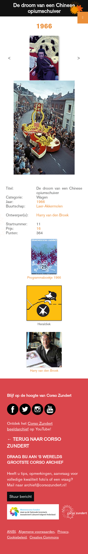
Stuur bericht (20, 496)
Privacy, (63, 532)
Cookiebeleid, (17, 537)
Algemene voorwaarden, (37, 532)
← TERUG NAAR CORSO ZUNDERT (34, 442)
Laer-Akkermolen (49, 206)
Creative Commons (44, 537)
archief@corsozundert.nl (44, 485)
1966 (40, 201)
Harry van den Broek (52, 215)
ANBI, (11, 532)
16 (38, 228)
